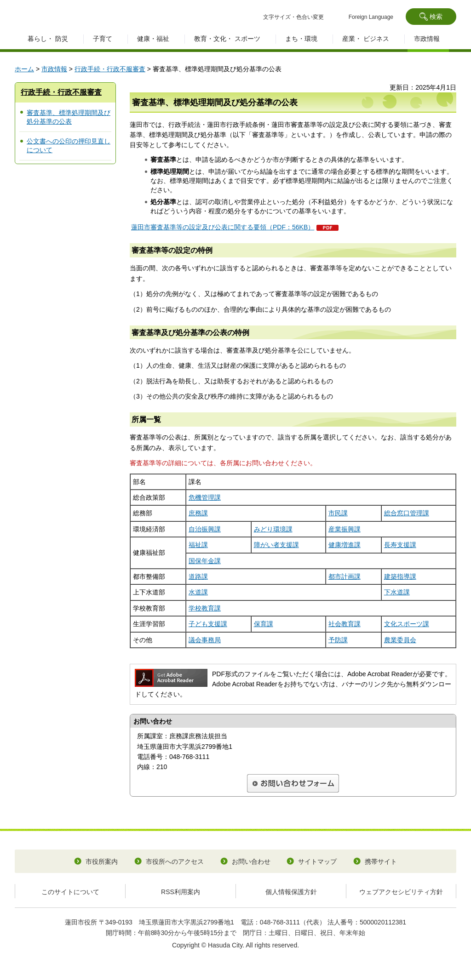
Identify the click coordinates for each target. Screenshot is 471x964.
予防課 (338, 640)
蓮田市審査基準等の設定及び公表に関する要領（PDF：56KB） (222, 227)
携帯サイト (381, 861)
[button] (431, 16)
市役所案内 (102, 861)
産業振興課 (344, 529)
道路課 (198, 576)
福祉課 (198, 544)
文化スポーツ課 (406, 623)
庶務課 (198, 513)
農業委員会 (400, 640)
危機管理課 (205, 497)
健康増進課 (344, 544)
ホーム (24, 69)
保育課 (263, 623)
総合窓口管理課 (406, 513)
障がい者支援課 (276, 544)
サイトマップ (317, 861)
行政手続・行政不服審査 (110, 69)
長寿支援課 (400, 544)
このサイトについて (70, 892)
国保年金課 (205, 561)
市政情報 (54, 69)
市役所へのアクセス (175, 861)
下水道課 (397, 592)
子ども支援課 (208, 623)
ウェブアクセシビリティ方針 (401, 892)
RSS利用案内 (180, 892)
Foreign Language (371, 17)
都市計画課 (344, 576)
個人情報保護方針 (291, 892)
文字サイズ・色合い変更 (293, 17)
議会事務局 (205, 640)
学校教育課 (205, 608)
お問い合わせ (251, 861)
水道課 (198, 592)
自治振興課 (205, 529)
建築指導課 (400, 576)
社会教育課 (344, 623)
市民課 (338, 513)
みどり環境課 (273, 529)
